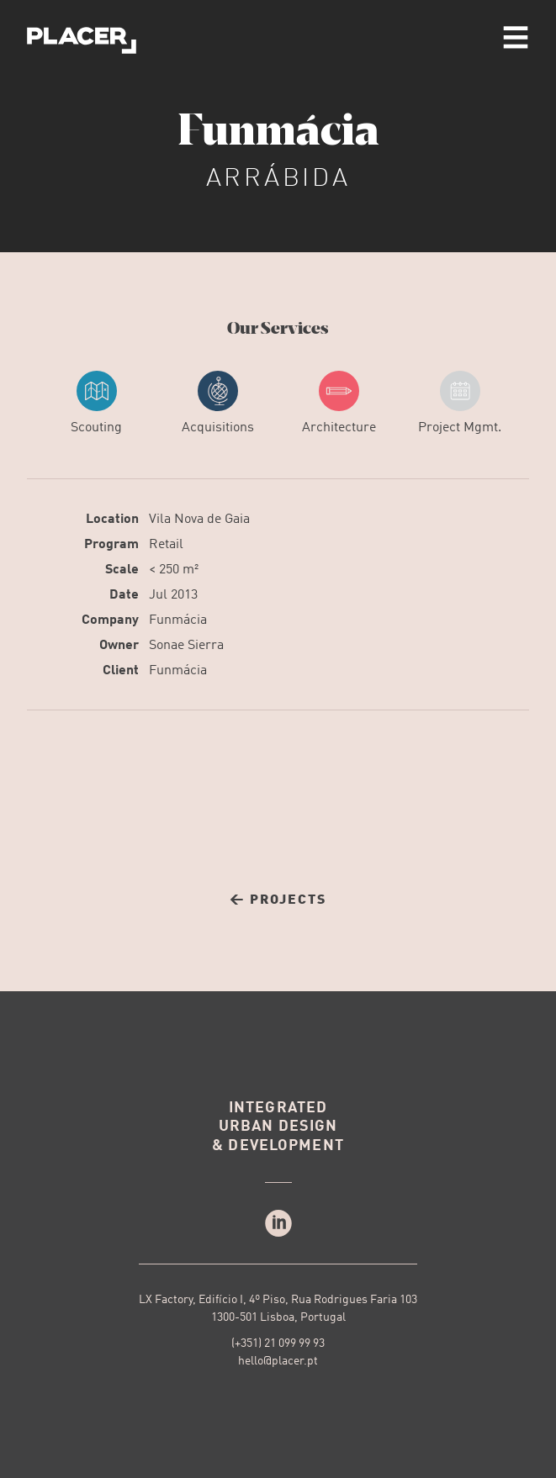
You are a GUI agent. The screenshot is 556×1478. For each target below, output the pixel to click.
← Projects (278, 900)
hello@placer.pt (278, 1361)
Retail (166, 545)
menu (515, 37)
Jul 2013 (173, 595)
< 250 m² (174, 570)
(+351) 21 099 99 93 (278, 1343)
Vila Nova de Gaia (199, 519)
